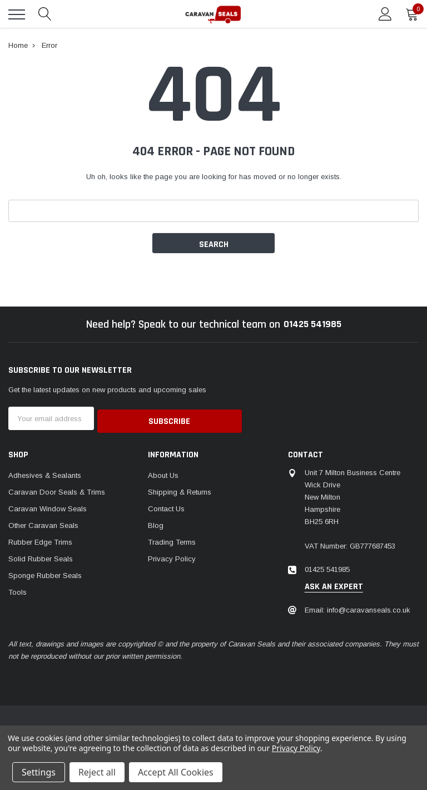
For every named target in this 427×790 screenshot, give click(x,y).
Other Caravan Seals (43, 523)
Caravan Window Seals (47, 506)
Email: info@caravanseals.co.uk (357, 607)
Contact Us (166, 506)
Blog (155, 523)
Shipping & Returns (179, 489)
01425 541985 (312, 324)
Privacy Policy (172, 556)
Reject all (97, 772)
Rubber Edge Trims (40, 539)
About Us (163, 472)
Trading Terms (172, 539)
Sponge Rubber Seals (45, 573)
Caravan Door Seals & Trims (56, 489)
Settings (39, 772)
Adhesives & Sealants (44, 472)
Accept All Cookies (176, 772)
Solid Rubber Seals (40, 556)
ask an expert (334, 584)
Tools (17, 589)
